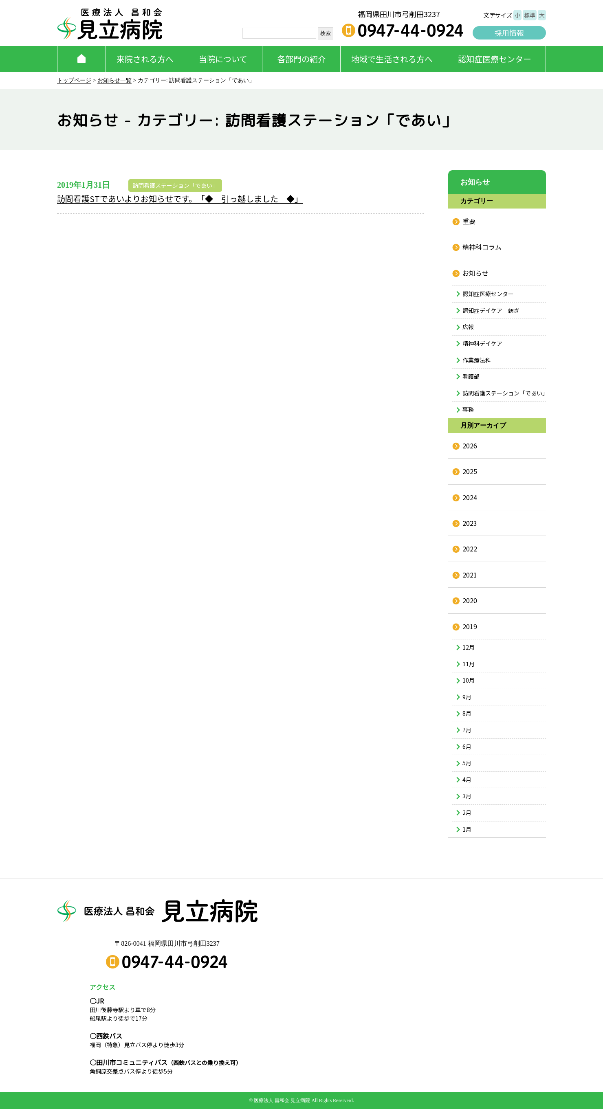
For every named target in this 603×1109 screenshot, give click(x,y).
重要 (468, 221)
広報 (468, 327)
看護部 (471, 376)
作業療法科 (476, 360)
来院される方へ (145, 59)
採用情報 (509, 32)
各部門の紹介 (301, 59)
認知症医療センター (494, 59)
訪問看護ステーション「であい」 (175, 185)
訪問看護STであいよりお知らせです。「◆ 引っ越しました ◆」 (180, 198)
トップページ (74, 80)
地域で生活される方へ (392, 59)
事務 (468, 409)
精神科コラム (482, 247)
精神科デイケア (482, 343)
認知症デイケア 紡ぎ (490, 310)
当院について (223, 59)
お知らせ (475, 273)
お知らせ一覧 (114, 80)
